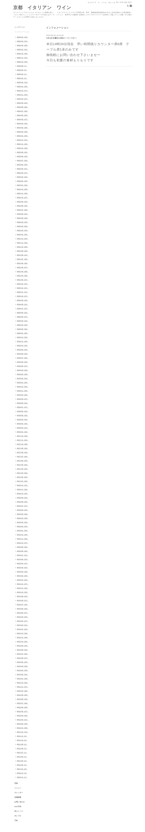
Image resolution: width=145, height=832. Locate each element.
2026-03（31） (22, 41)
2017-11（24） (22, 440)
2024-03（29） (22, 127)
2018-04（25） (22, 419)
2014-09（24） (22, 596)
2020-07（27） (22, 308)
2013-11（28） (22, 637)
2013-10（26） (22, 641)
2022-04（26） (22, 222)
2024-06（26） (22, 115)
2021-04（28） (22, 271)
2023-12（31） (22, 140)
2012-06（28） (22, 707)
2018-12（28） (22, 386)
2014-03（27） (22, 621)
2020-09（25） (22, 300)
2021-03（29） (22, 275)
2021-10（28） (22, 247)
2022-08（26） (22, 206)
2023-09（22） (22, 152)
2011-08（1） (22, 748)
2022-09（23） (22, 201)
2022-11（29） (22, 193)
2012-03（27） (22, 719)
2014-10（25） (22, 592)
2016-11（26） (22, 489)
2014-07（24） (22, 604)
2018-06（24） (22, 411)
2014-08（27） (22, 600)
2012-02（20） (22, 724)
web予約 (17, 806)
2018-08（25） (22, 403)
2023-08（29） (22, 156)
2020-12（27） (22, 288)
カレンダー (18, 793)
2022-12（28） (22, 189)
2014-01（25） (22, 629)
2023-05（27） (22, 169)
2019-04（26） (22, 370)
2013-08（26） (22, 650)
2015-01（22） (22, 580)
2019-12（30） (22, 337)
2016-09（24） (22, 497)
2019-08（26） (22, 354)
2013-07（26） (22, 654)
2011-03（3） (22, 761)
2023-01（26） (22, 185)
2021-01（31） (22, 284)
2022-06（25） (22, 214)
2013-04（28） (22, 666)
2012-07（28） (22, 703)
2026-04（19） (22, 37)
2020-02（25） (22, 329)
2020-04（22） (22, 321)
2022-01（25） (22, 234)
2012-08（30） (22, 699)
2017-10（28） (22, 444)
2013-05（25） (22, 662)
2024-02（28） (22, 131)
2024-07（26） (22, 111)
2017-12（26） (22, 436)
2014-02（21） (22, 625)
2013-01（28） (22, 678)
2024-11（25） (22, 94)
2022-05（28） (22, 218)
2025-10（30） (22, 62)
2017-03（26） (22, 473)
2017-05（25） (22, 465)
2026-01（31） (22, 49)
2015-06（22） (22, 559)
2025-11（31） (22, 57)
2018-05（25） (22, 415)
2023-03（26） (22, 177)
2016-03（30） (22, 522)
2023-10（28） (22, 148)
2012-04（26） (22, 715)
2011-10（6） (22, 740)
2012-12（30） (22, 682)
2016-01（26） (22, 530)
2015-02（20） (22, 576)
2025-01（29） (22, 86)
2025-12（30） (22, 53)
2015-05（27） (22, 563)
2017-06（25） (22, 460)
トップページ (19, 27)
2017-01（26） (22, 481)
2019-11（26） (22, 341)
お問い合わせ (19, 802)
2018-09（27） (22, 399)
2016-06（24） (22, 510)
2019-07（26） (22, 358)
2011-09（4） (22, 744)
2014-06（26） (22, 608)
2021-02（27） (22, 280)
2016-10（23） (22, 493)
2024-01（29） (22, 136)
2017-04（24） (22, 469)
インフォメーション (22, 32)
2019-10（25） (22, 345)
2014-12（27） (22, 584)
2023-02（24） (22, 181)
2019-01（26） (22, 382)
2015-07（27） (22, 555)
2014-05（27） (22, 613)
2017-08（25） (22, 452)
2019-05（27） (22, 366)
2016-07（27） (22, 506)
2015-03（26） (22, 571)
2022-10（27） (22, 197)
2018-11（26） (22, 391)
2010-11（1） (22, 777)
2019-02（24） (22, 378)
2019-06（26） (22, 362)
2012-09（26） (22, 695)
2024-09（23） (22, 103)
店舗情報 (17, 797)
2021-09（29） (22, 251)
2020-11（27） (22, 292)
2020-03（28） (22, 325)
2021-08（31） (22, 255)
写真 (16, 783)
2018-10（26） (22, 395)
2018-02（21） (22, 428)
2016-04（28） (22, 518)
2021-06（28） (22, 263)
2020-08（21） (22, 304)
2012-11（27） (22, 687)
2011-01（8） (22, 769)
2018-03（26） (22, 423)
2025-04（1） (22, 74)
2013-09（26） (22, 645)
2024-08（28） (22, 107)
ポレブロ (17, 816)
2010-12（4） (22, 773)
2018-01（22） (22, 432)
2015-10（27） (22, 543)
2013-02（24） (22, 674)
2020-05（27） (22, 317)
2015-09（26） (22, 547)
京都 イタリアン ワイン (42, 7)
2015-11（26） (22, 539)
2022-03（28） (22, 226)
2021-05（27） (22, 267)
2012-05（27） (22, 711)
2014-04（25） (22, 617)
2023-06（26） (22, 164)
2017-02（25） (22, 477)
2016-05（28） (22, 514)
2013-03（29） (22, 670)
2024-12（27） (22, 90)
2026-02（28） (22, 45)
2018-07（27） (22, 407)
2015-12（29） (22, 534)
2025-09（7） (22, 66)
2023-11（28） (22, 144)
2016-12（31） (22, 485)
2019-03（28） (22, 374)
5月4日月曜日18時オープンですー (61, 38)
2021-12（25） (22, 238)
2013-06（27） (22, 658)
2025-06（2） (22, 70)
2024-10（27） (22, 99)
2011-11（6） (22, 736)
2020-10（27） (22, 296)
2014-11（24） (22, 588)
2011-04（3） (22, 756)
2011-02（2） (22, 765)
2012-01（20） (22, 728)
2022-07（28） (22, 210)
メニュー (17, 788)
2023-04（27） (22, 173)
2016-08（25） (22, 502)
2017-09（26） (22, 448)
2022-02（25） (22, 230)
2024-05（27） (22, 119)
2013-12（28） (22, 633)
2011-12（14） (22, 732)
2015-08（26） (22, 551)
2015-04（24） (22, 567)
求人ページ (18, 811)
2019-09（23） (22, 349)
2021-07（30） (22, 259)
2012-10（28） (22, 691)
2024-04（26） (22, 123)
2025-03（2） (22, 78)
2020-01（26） (22, 333)
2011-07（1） (22, 752)
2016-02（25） (22, 526)
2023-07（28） (22, 160)
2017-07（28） (22, 456)
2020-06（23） (22, 312)
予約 (16, 820)
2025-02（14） (22, 82)
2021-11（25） (22, 243)
